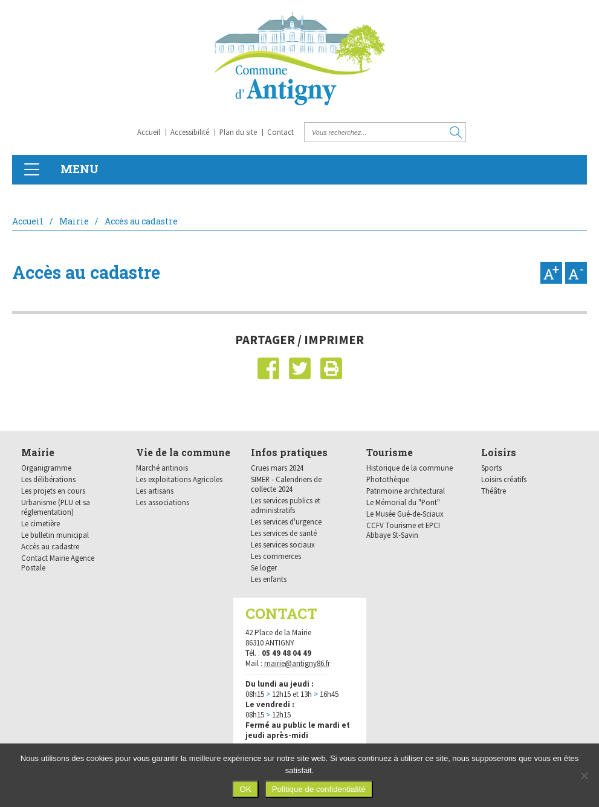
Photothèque (387, 479)
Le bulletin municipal (55, 535)
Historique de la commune (409, 467)
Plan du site (238, 132)
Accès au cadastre (50, 546)
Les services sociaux (283, 544)
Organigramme (46, 467)
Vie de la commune (183, 452)
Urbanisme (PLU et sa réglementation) (55, 507)
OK (245, 789)
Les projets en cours (53, 490)
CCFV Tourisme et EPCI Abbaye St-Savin (403, 530)
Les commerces (276, 556)
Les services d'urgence (286, 521)
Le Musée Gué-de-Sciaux (405, 513)
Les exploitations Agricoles (179, 479)
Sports (491, 467)
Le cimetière (40, 523)
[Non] (584, 775)
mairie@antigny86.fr (297, 663)
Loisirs (498, 452)
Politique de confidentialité (319, 789)
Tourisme (389, 452)
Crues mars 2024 (277, 467)
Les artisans (154, 490)
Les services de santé (284, 533)
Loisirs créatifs (503, 479)
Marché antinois (162, 467)
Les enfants (269, 579)
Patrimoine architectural (405, 490)
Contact (280, 132)
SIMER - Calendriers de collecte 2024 (286, 484)
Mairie (74, 221)
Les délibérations (48, 479)
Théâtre (493, 490)
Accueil (148, 132)
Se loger (264, 567)
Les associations (162, 502)
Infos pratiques (289, 452)
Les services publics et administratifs (285, 505)
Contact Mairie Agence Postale (57, 562)
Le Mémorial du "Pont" (403, 502)
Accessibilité (189, 132)
